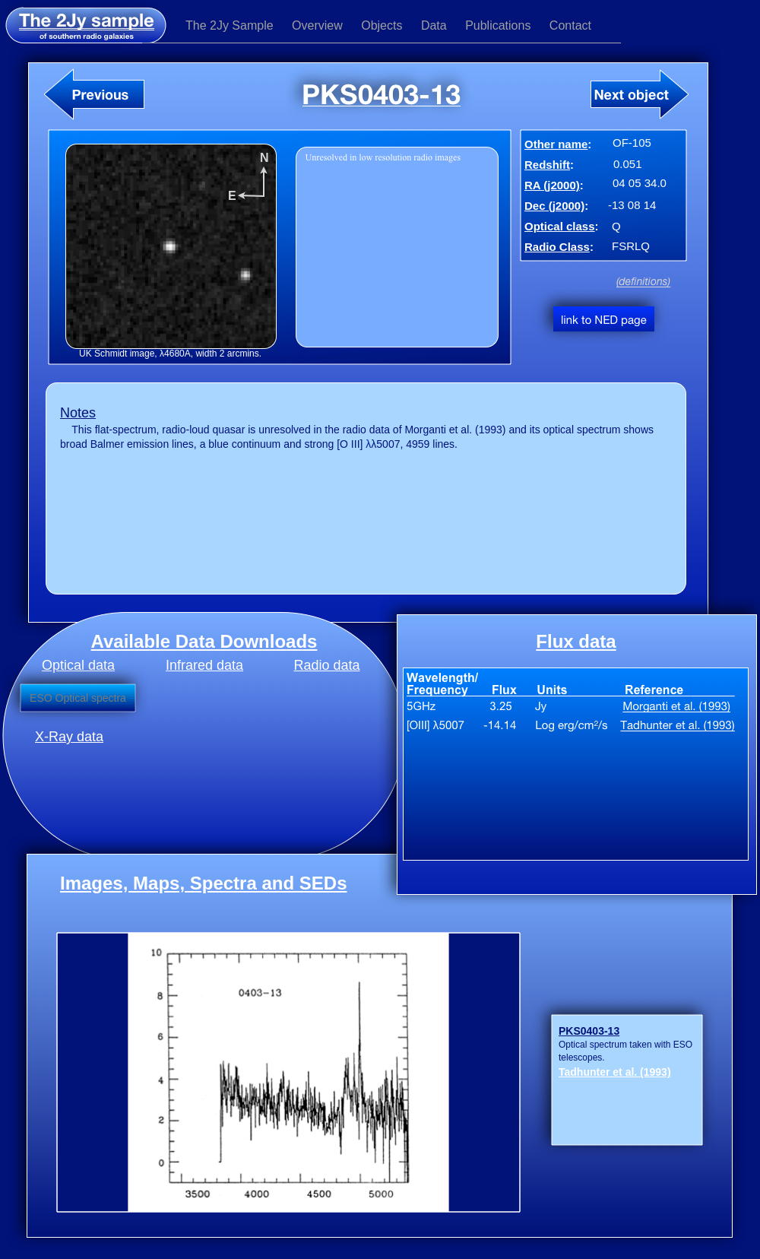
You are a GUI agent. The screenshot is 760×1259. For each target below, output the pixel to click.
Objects (383, 25)
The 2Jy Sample (231, 25)
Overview (319, 25)
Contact (570, 25)
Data (435, 25)
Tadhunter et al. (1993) (615, 1072)
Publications (499, 25)
